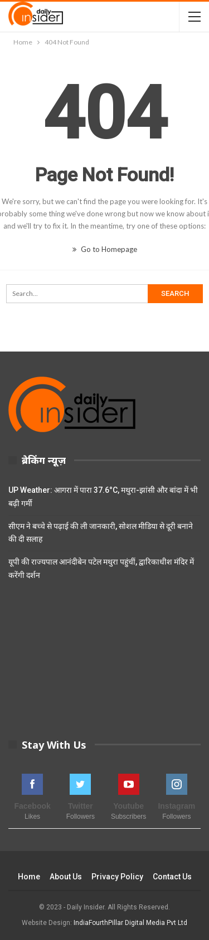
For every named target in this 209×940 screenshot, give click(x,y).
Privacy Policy (117, 876)
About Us (66, 876)
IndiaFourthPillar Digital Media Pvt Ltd (130, 923)
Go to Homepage (104, 249)
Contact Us (172, 876)
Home (29, 876)
